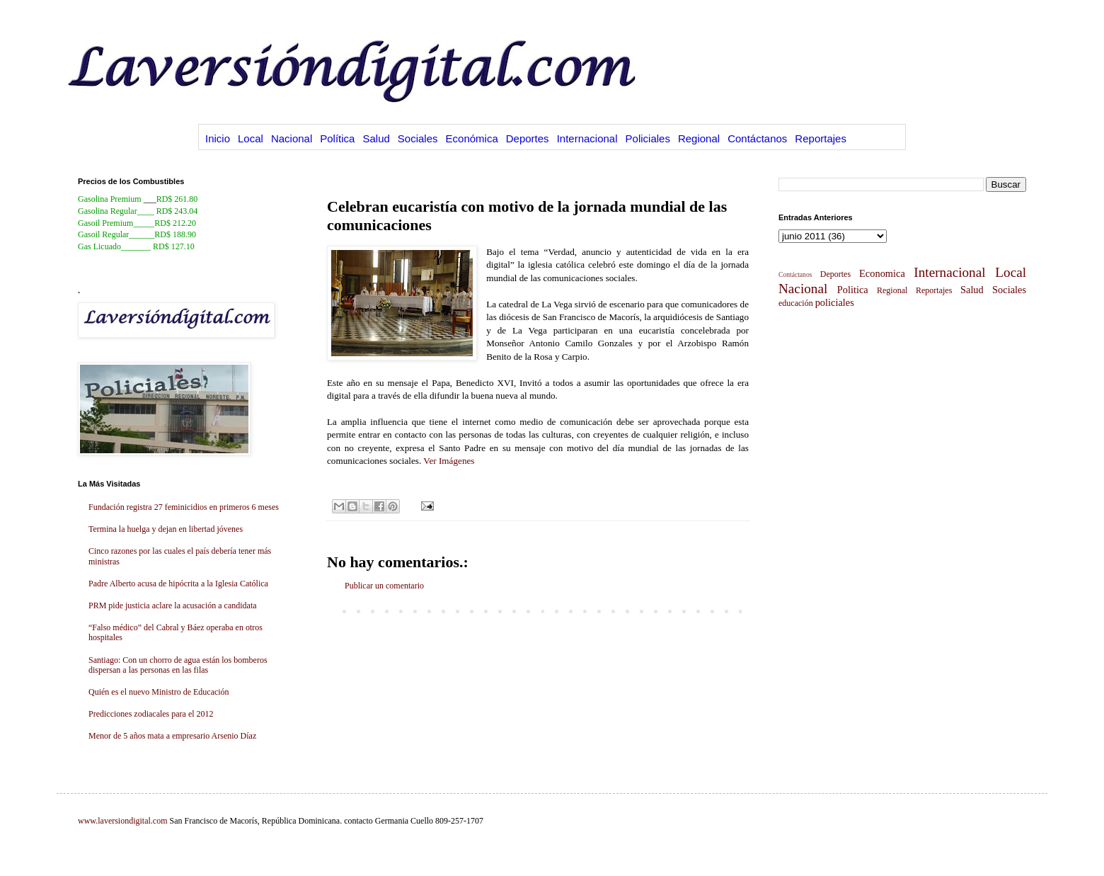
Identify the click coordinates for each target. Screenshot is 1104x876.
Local (250, 138)
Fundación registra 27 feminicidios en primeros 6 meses (183, 507)
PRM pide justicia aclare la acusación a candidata (172, 605)
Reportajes (820, 138)
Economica (882, 273)
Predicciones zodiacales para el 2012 (151, 714)
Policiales (648, 138)
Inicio (217, 138)
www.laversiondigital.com (123, 821)
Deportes (527, 138)
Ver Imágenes (448, 460)
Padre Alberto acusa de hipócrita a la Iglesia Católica (178, 583)
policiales (834, 302)
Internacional (587, 138)
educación (795, 303)
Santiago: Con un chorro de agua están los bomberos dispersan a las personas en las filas (178, 665)
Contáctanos (757, 138)
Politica (852, 289)
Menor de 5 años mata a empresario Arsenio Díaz (172, 736)
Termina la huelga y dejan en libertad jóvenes (165, 529)
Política (337, 138)
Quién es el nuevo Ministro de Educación (158, 692)
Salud (375, 138)
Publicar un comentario (384, 586)
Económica (472, 138)
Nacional (291, 138)
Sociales (418, 138)
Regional (699, 138)
